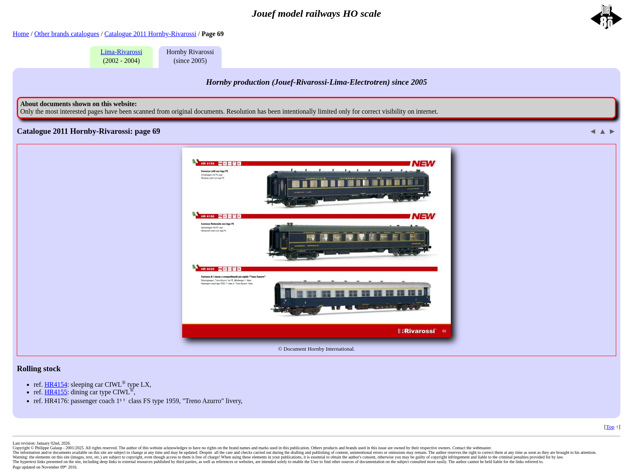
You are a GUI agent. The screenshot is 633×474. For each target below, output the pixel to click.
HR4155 (55, 392)
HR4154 (55, 384)
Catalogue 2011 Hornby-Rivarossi (150, 33)
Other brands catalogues (66, 33)
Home (21, 33)
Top (610, 427)
